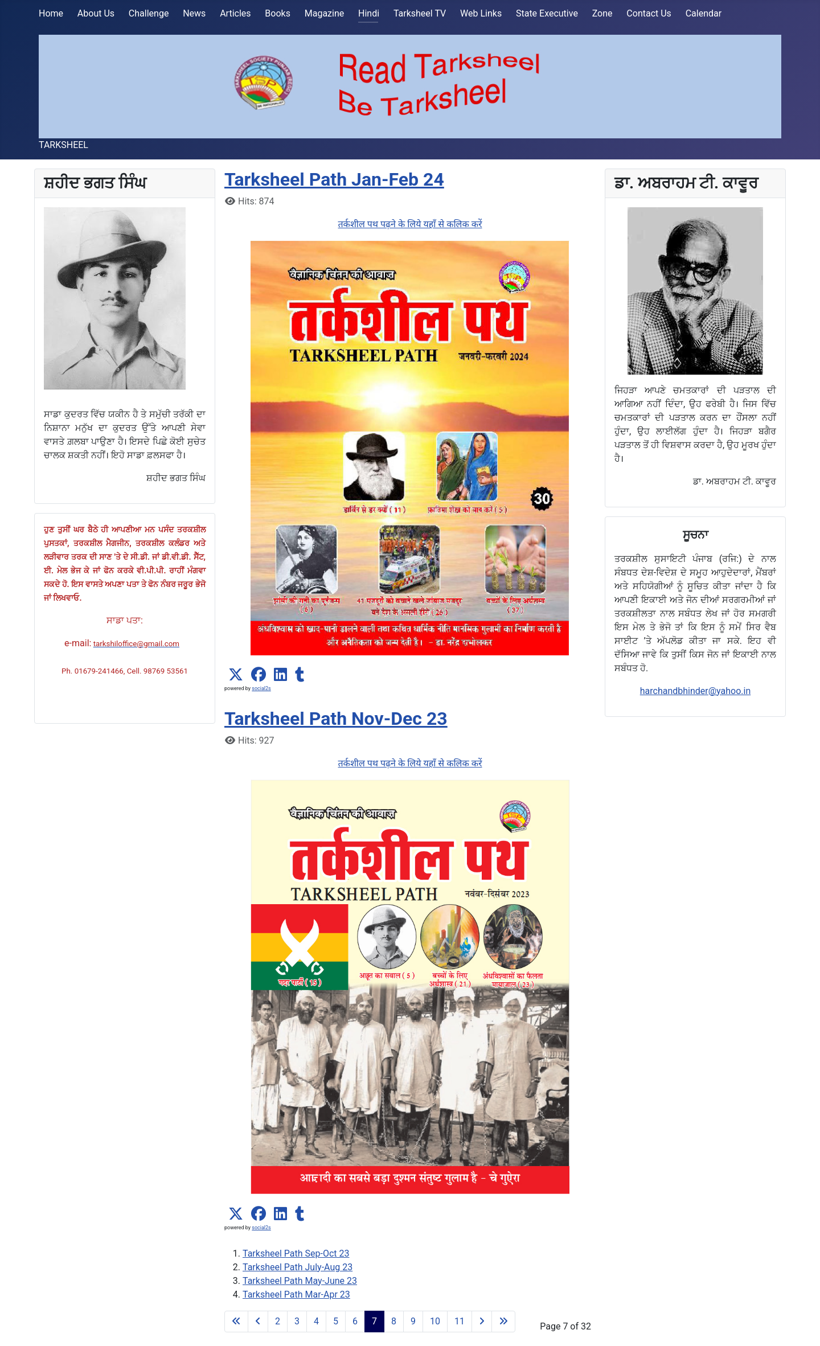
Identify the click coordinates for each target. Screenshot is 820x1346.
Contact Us (648, 13)
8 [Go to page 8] (393, 1321)
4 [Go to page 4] (316, 1321)
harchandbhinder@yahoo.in (695, 691)
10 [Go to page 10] (435, 1321)
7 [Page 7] (374, 1321)
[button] (235, 674)
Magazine (325, 13)
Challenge (149, 13)
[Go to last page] (503, 1321)
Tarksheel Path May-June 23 (300, 1280)
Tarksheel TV (419, 13)
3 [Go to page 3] (297, 1321)
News (194, 13)
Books (277, 13)
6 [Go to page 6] (355, 1321)
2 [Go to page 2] (277, 1321)
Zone (602, 13)
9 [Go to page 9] (413, 1321)
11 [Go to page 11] (459, 1321)
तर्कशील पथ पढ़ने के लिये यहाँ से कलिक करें (410, 224)
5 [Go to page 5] (335, 1321)
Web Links (481, 13)
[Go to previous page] (258, 1321)
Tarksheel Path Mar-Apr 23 (296, 1294)
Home (51, 13)
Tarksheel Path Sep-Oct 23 (296, 1253)
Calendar (703, 13)
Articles (235, 13)
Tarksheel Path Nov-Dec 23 (336, 718)
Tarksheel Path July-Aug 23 (297, 1267)
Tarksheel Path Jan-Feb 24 (334, 179)
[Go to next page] (482, 1321)
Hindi (368, 13)
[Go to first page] (236, 1321)
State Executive (547, 13)
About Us (95, 13)
